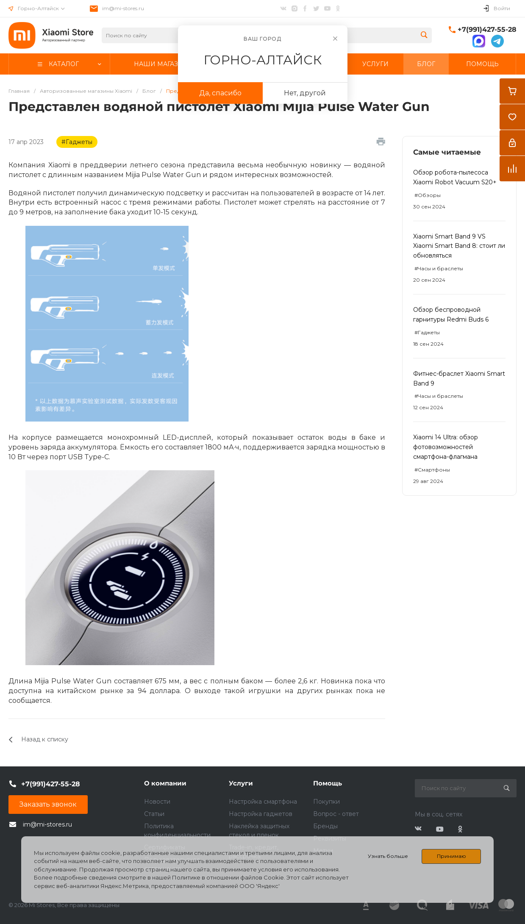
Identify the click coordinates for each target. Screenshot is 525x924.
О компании (165, 783)
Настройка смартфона (263, 801)
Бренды (325, 826)
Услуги (241, 783)
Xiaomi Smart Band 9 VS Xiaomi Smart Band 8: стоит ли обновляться (459, 246)
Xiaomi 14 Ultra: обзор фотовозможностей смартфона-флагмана (445, 447)
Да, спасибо (220, 93)
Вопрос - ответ (336, 814)
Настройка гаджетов (260, 814)
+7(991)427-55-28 (487, 29)
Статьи (154, 814)
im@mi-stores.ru (123, 8)
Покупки (326, 801)
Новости (157, 801)
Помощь (327, 783)
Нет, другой (305, 93)
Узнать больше (388, 856)
